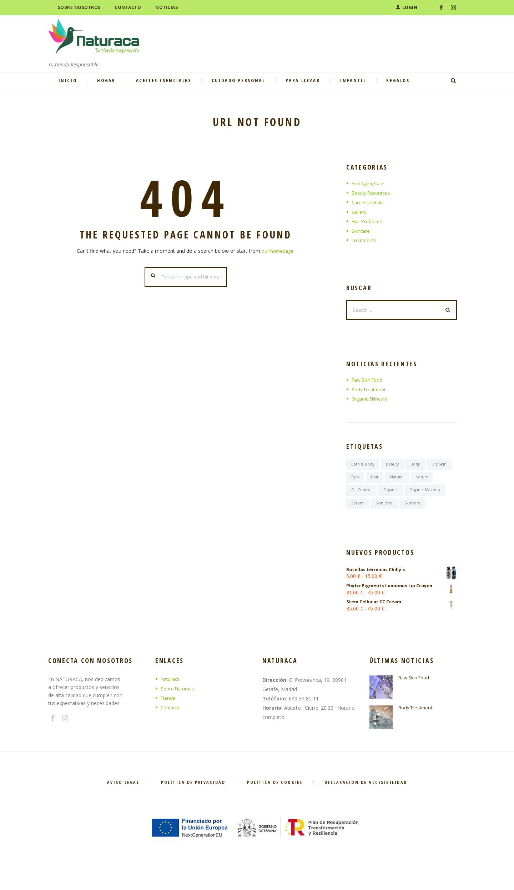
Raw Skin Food (369, 382)
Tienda (168, 720)
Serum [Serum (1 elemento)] (402, 509)
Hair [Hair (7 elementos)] (404, 481)
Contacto (171, 729)
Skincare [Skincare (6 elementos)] (359, 522)
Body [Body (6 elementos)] (419, 467)
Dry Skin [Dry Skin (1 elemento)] (359, 481)
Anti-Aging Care (369, 183)
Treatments (365, 240)
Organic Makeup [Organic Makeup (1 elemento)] (367, 509)
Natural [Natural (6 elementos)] (427, 481)
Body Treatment (371, 391)
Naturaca (171, 701)
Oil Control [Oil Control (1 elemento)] (388, 495)
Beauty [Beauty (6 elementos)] (395, 467)
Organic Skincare (371, 401)
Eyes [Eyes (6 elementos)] (383, 481)
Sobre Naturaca (179, 710)
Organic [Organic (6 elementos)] (419, 495)
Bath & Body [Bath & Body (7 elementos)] (364, 467)
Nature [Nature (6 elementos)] (358, 495)
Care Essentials (369, 202)
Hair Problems (368, 221)
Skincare (361, 230)
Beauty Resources (373, 192)
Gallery (359, 211)
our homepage (278, 250)
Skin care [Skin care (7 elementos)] (430, 509)
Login (410, 7)
